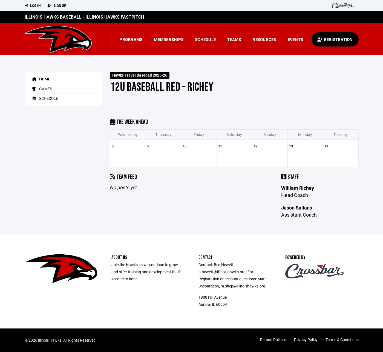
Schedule (205, 39)
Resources (264, 39)
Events (295, 39)
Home (40, 79)
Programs (130, 39)
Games (41, 88)
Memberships (168, 39)
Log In (33, 5)
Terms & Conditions (342, 339)
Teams (234, 39)
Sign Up (56, 5)
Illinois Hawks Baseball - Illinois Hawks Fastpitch (84, 17)
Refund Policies (273, 339)
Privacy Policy (306, 339)
